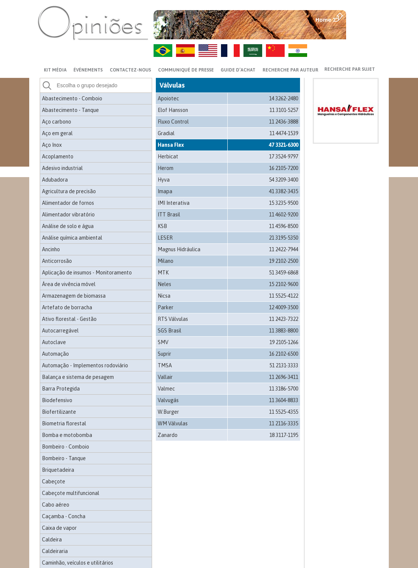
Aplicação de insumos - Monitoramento (87, 273)
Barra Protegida (61, 389)
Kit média (55, 70)
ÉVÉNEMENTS (88, 70)
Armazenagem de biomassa (74, 296)
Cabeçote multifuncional (70, 493)
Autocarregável (60, 331)
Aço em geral (57, 133)
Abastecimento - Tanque (70, 110)
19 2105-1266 (283, 342)
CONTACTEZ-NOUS (130, 70)
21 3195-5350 (283, 238)
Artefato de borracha (67, 307)
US (208, 50)
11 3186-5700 (283, 389)
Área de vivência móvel (69, 284)
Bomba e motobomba (67, 435)
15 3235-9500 (283, 203)
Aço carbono (56, 122)
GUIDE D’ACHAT (238, 70)
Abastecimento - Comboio (72, 98)
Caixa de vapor (59, 528)
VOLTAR (363, 32)
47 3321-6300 (283, 145)
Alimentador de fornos (68, 203)
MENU (363, 17)
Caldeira (52, 540)
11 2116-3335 (283, 423)
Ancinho (51, 249)
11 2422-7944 (283, 249)
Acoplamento (57, 157)
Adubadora (55, 180)
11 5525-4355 (283, 412)
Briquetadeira (58, 470)
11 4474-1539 (283, 133)
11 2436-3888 (283, 122)
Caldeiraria (55, 551)
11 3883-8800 (283, 331)
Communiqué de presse (186, 70)
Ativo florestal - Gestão (69, 319)
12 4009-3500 (283, 307)
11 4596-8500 (283, 226)
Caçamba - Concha (63, 516)
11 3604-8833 (283, 400)
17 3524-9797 (283, 157)
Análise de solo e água (68, 226)
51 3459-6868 (283, 273)
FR (230, 50)
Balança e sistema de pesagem (78, 377)
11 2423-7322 (283, 319)
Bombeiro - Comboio (65, 447)
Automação (55, 354)
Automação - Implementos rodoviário (85, 365)
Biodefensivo (57, 400)
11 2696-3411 (283, 377)
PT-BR (163, 50)
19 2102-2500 (283, 261)
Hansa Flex (171, 145)
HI (297, 50)
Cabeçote (53, 482)
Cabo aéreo (55, 505)
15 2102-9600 (283, 284)
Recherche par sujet (349, 69)
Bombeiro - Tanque (64, 458)
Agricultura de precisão (69, 191)
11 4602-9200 (283, 215)
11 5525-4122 (283, 296)
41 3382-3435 (283, 191)
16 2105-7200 (283, 168)
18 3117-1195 (283, 435)
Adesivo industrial (62, 168)
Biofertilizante (59, 412)
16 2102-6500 (283, 354)
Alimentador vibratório (68, 215)
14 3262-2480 (283, 98)
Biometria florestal (64, 423)
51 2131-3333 (283, 365)
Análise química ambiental (72, 238)
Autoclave (54, 342)
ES (185, 50)
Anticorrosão (57, 261)
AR (252, 50)
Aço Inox (52, 145)
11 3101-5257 (283, 110)
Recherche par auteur (290, 70)
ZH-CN (275, 50)
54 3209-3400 (283, 180)
